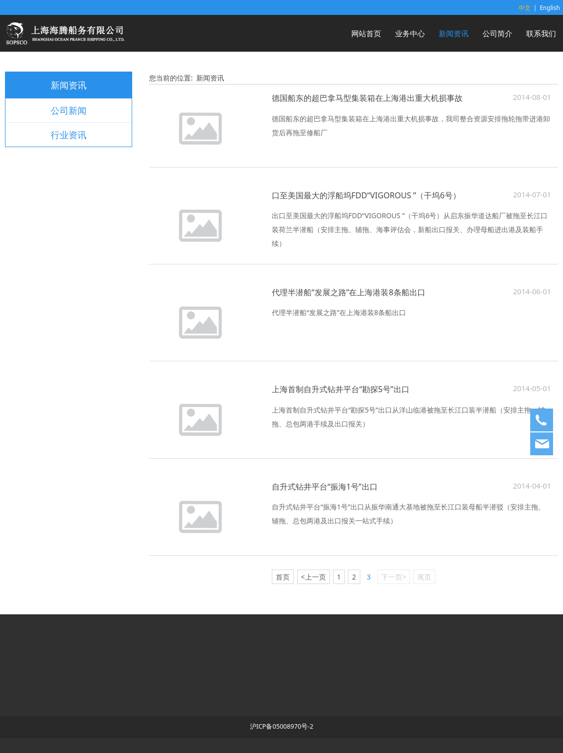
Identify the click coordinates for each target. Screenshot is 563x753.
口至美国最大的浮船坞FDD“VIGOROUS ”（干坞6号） (366, 195)
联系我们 (541, 33)
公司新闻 (68, 110)
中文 (525, 7)
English (550, 7)
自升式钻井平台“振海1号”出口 (325, 486)
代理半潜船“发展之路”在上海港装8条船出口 (348, 292)
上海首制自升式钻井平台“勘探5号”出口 (340, 389)
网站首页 (366, 33)
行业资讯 (68, 135)
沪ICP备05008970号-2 (282, 726)
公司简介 (497, 33)
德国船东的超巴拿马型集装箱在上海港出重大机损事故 (367, 97)
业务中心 (410, 33)
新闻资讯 (454, 33)
